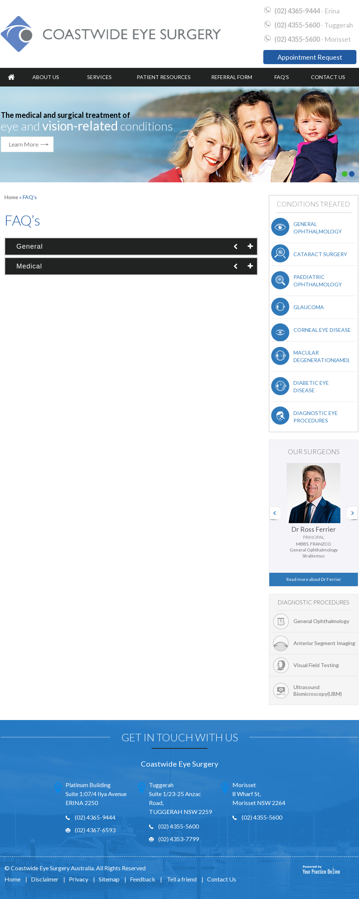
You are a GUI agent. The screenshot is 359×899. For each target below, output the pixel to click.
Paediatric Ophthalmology (317, 280)
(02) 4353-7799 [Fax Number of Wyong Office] (178, 838)
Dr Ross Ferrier (313, 533)
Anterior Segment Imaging (324, 643)
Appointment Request (309, 57)
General (29, 246)
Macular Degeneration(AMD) (321, 356)
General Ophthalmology (317, 228)
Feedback (142, 879)
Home (11, 77)
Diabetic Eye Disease (311, 386)
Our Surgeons (314, 451)
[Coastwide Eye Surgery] (111, 34)
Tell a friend (182, 879)
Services (99, 77)
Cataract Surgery (320, 254)
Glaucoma (308, 307)
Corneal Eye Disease (322, 330)
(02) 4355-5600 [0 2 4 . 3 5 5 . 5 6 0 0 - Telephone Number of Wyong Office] (297, 25)
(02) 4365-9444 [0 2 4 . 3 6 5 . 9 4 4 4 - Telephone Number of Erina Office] (297, 11)
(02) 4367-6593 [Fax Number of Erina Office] (95, 829)
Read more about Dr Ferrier (313, 579)
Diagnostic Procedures (313, 602)
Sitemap (109, 879)
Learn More (23, 144)
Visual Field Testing (316, 665)
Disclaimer (44, 879)
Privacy (78, 879)
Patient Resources (164, 77)
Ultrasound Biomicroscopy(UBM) (317, 690)
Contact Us (328, 77)
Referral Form (231, 77)
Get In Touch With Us (179, 737)
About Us (45, 77)
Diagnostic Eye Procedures (315, 417)
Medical (29, 266)
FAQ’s (281, 77)
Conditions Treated (313, 204)
